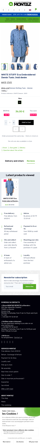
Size (20, 98)
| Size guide (12, 148)
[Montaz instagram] (4, 341)
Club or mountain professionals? (12, 378)
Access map (5, 311)
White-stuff (5, 88)
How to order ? (6, 375)
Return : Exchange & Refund (11, 355)
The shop (4, 398)
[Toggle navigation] (3, 10)
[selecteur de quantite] (9, 122)
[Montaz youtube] (10, 341)
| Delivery (21, 148)
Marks (3, 402)
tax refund (5, 385)
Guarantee (5, 382)
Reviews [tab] (31, 161)
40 (19, 102)
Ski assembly (6, 368)
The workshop (6, 405)
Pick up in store (6, 365)
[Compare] (16, 187)
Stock (4, 148)
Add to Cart (26, 122)
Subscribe (29, 286)
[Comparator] (25, 10)
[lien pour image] (20, 44)
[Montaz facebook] (7, 341)
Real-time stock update (9, 372)
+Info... (4, 91)
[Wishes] (19, 10)
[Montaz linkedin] (12, 341)
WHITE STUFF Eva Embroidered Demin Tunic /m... (10, 201)
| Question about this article (12, 150)
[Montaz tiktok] (1, 341)
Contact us (18, 337)
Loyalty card (5, 361)
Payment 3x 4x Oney (8, 358)
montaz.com (8, 325)
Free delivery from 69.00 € (10, 351)
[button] (9, 10)
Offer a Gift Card (7, 389)
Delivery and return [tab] (14, 161)
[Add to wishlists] (16, 182)
